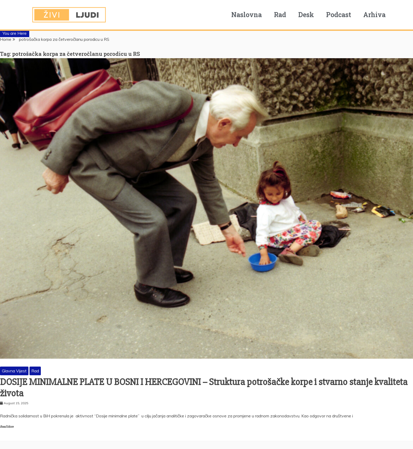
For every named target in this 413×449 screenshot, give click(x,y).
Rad (280, 14)
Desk (306, 14)
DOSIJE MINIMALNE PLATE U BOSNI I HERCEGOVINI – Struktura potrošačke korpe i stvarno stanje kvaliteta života (203, 387)
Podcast (338, 14)
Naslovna (246, 14)
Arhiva (374, 14)
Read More (6, 427)
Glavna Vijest (14, 370)
